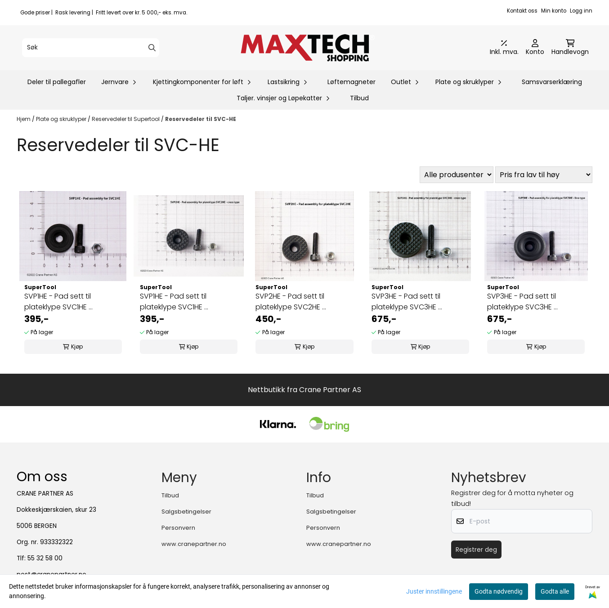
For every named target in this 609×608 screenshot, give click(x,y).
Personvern (178, 528)
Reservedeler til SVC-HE (200, 119)
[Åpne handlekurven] (570, 48)
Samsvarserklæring (552, 81)
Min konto (553, 10)
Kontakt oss (522, 10)
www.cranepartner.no (193, 544)
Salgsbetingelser (186, 511)
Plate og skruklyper (62, 119)
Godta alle (555, 591)
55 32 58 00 (45, 558)
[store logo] (307, 47)
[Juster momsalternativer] (504, 48)
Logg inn (581, 10)
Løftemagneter (351, 81)
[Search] (152, 47)
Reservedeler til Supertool (126, 119)
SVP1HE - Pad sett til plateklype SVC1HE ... (58, 301)
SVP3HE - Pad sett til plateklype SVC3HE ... (407, 301)
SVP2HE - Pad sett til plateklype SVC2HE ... (290, 301)
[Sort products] (543, 174)
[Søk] (90, 47)
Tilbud (359, 98)
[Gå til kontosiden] (535, 48)
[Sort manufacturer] (456, 174)
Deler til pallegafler (56, 81)
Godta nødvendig (499, 591)
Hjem (24, 119)
